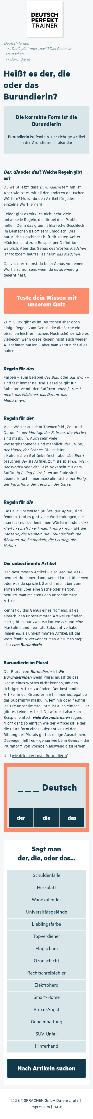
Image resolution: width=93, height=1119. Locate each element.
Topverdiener (46, 936)
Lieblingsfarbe (46, 924)
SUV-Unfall (46, 1034)
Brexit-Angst (46, 1010)
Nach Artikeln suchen (46, 1068)
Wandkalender (46, 900)
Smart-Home (47, 997)
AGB (58, 1107)
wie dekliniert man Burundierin (39, 756)
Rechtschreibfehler (46, 973)
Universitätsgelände (46, 912)
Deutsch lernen (16, 43)
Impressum (40, 1107)
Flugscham (46, 949)
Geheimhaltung (46, 1022)
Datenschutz (67, 1100)
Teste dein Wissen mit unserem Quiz (47, 301)
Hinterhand (46, 1046)
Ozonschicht (46, 961)
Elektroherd (46, 985)
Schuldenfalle (46, 875)
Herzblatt (46, 888)
